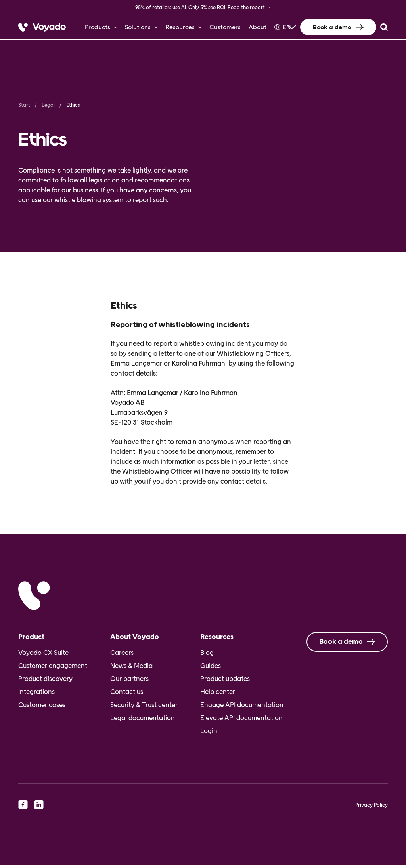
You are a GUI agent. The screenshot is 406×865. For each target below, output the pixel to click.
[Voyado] (42, 27)
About (257, 27)
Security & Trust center (144, 705)
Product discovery (45, 679)
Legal (48, 105)
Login (208, 731)
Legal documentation (142, 718)
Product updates (225, 679)
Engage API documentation (241, 705)
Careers (122, 652)
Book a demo (332, 27)
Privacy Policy (371, 805)
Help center (217, 692)
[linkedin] (39, 804)
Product (31, 636)
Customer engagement (52, 666)
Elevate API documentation (241, 718)
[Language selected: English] (283, 27)
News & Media (131, 666)
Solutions (138, 27)
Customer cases (41, 705)
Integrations (36, 692)
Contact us (126, 692)
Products (97, 27)
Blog (207, 652)
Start (24, 105)
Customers (225, 27)
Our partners (129, 679)
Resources (180, 27)
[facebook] (23, 804)
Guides (210, 666)
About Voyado (134, 636)
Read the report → (249, 7)
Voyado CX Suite (43, 652)
